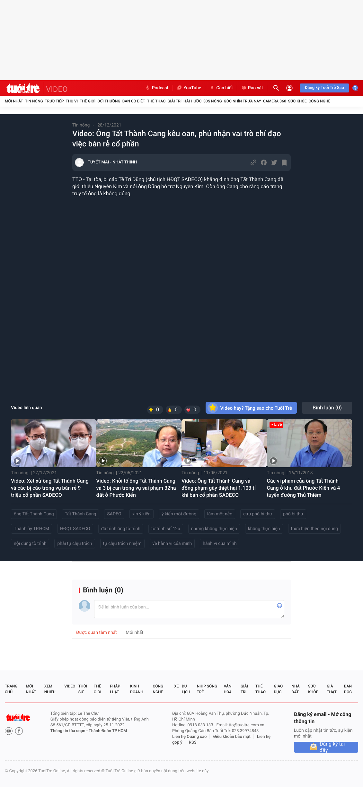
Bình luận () (327, 408)
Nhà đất (295, 689)
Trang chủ (11, 689)
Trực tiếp (54, 101)
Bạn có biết (133, 101)
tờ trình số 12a (165, 528)
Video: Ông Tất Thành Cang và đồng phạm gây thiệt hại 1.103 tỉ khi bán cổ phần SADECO (219, 488)
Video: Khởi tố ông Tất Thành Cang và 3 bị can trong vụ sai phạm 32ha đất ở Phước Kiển (136, 488)
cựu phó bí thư (257, 514)
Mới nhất (14, 101)
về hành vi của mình (172, 543)
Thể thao (156, 101)
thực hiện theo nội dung (314, 528)
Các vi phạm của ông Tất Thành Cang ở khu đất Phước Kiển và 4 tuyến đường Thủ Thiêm (303, 488)
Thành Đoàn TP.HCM (108, 731)
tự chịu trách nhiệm (122, 543)
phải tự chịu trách (74, 543)
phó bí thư (293, 514)
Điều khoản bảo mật (232, 736)
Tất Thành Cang (80, 514)
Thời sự (82, 689)
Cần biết (221, 88)
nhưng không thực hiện (214, 528)
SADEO (114, 514)
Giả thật (331, 689)
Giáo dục (278, 689)
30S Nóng (212, 101)
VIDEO (57, 89)
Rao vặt (252, 88)
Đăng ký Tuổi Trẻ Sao (324, 87)
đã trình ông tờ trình (120, 528)
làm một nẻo (219, 514)
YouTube (188, 88)
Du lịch (186, 689)
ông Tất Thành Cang (34, 514)
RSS (193, 742)
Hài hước (192, 101)
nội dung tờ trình (30, 543)
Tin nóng (34, 101)
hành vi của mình (219, 543)
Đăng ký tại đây (332, 747)
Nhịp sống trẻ (207, 689)
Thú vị (72, 101)
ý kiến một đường (179, 514)
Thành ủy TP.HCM (31, 528)
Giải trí (174, 101)
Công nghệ (319, 101)
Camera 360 (274, 101)
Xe (176, 686)
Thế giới (87, 101)
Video (69, 686)
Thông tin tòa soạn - (69, 731)
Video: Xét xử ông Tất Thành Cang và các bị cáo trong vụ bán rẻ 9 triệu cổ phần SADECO (50, 488)
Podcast (157, 88)
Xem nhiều (50, 689)
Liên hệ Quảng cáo (189, 736)
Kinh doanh (136, 689)
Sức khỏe (297, 101)
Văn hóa (228, 689)
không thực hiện (264, 528)
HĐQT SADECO (75, 528)
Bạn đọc (348, 689)
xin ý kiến (141, 514)
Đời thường (108, 101)
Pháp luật (115, 689)
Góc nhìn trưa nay (242, 101)
